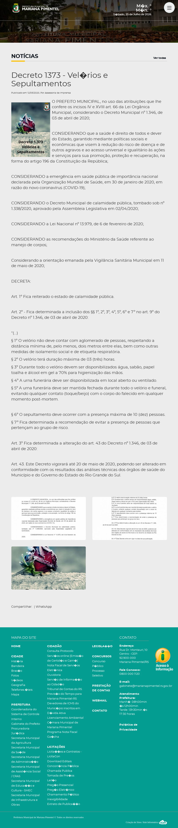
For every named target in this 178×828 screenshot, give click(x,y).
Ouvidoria (54, 675)
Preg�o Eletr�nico (60, 790)
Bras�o (16, 671)
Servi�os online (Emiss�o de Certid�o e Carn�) (65, 658)
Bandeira (17, 666)
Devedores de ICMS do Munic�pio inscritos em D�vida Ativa (63, 708)
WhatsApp (44, 606)
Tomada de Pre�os (60, 775)
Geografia (18, 685)
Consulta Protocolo (60, 651)
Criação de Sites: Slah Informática (146, 822)
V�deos (17, 680)
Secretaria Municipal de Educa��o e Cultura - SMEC (25, 786)
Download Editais (59, 761)
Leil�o (51, 780)
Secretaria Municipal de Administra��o (25, 759)
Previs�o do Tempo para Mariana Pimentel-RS (64, 696)
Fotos (15, 675)
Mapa (15, 694)
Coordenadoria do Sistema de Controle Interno (25, 714)
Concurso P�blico (98, 664)
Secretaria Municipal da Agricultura (25, 740)
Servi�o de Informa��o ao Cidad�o (64, 682)
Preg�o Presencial (60, 785)
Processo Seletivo (98, 673)
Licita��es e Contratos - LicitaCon (64, 754)
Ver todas (159, 58)
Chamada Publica (59, 771)
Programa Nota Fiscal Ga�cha (62, 734)
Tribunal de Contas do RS (64, 689)
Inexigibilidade (57, 799)
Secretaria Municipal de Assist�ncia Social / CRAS (25, 771)
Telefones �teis (21, 690)
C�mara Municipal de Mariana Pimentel (62, 725)
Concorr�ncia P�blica (63, 766)
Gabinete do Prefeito (25, 724)
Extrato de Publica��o (63, 804)
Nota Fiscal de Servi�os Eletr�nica (63, 668)
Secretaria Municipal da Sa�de (25, 750)
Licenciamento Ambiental (65, 718)
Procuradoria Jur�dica (20, 731)
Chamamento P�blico (63, 794)
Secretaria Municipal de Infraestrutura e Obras (25, 800)
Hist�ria (17, 661)
